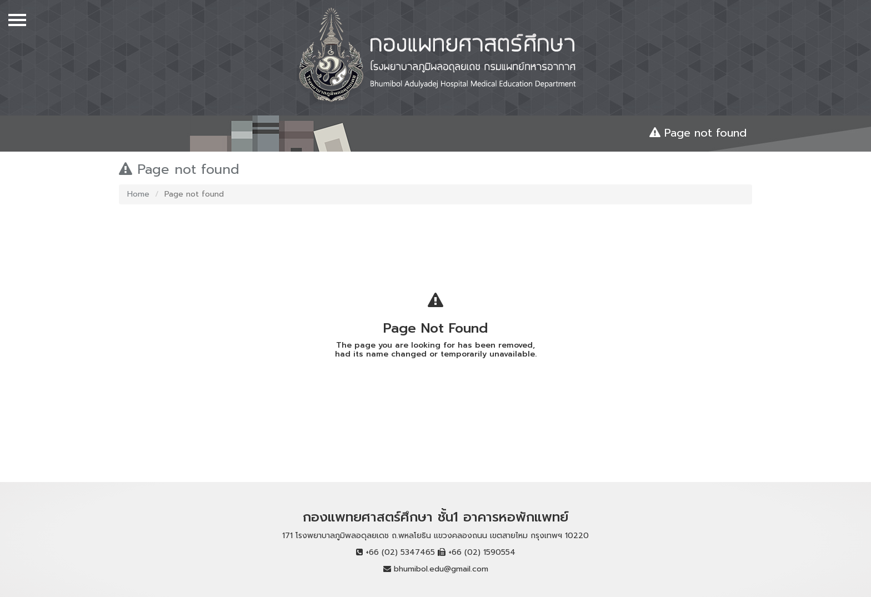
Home (138, 194)
